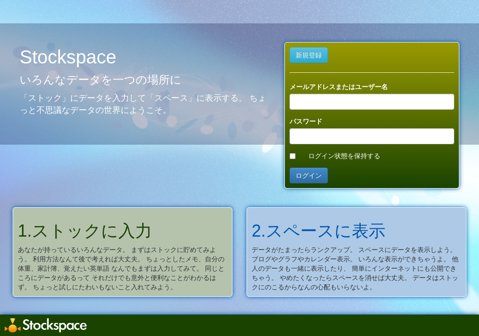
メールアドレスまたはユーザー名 (339, 87)
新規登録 (309, 55)
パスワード (306, 121)
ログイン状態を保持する (344, 156)
